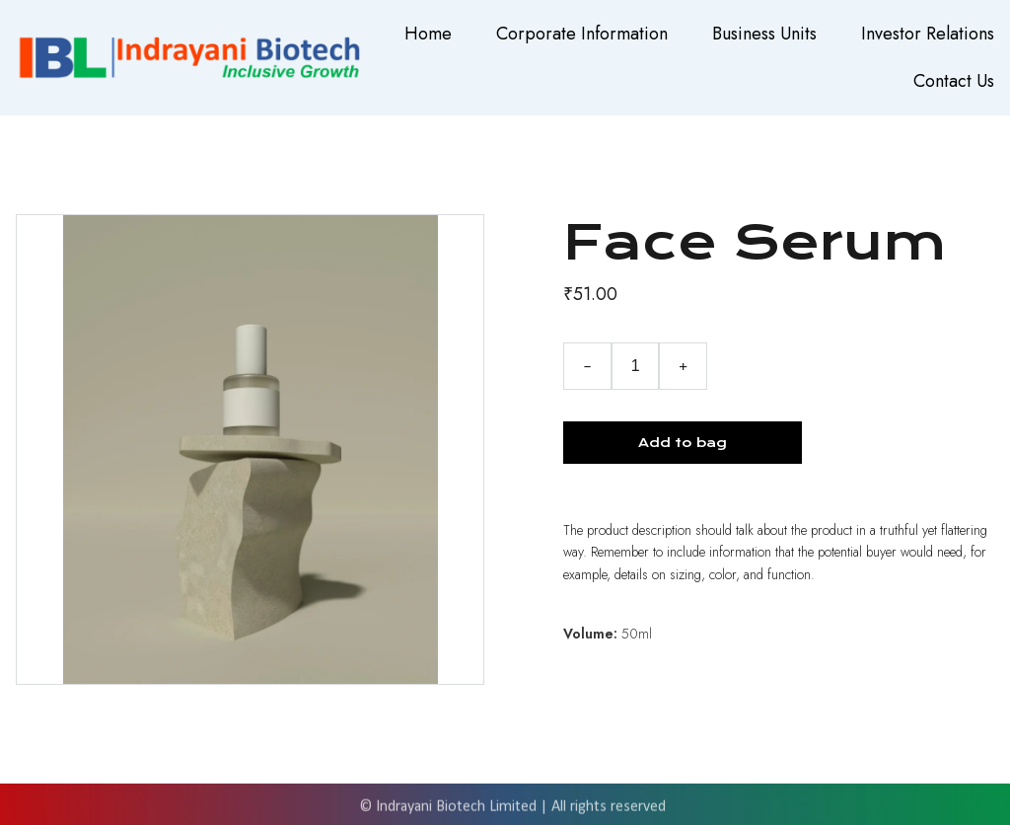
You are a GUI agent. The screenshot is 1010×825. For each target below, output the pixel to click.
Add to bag (682, 442)
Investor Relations (927, 33)
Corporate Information (582, 33)
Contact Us (953, 81)
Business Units (764, 33)
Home (428, 33)
